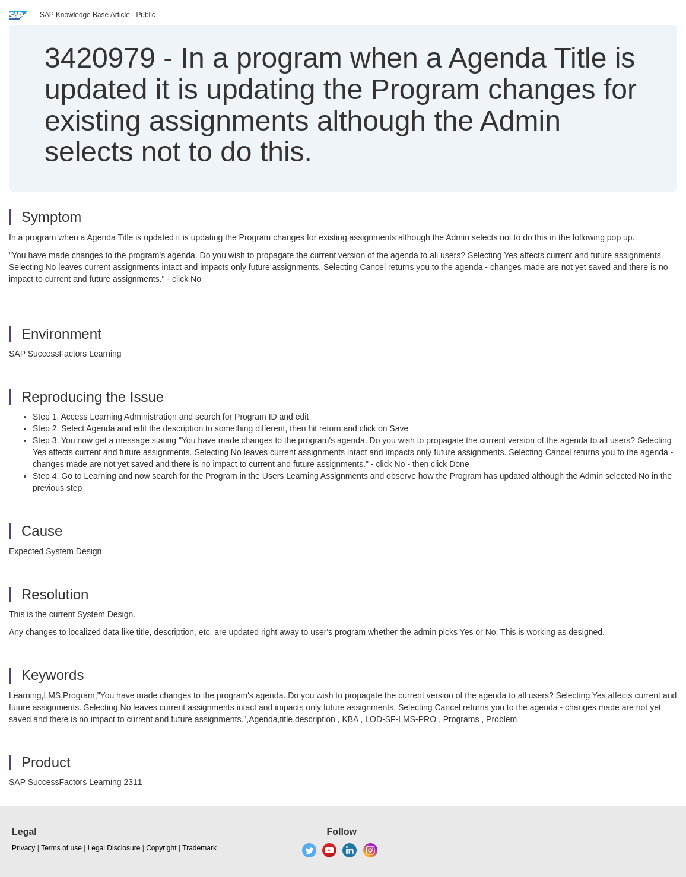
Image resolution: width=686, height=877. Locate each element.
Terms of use (61, 848)
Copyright (161, 848)
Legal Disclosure (114, 848)
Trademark (199, 848)
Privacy (23, 848)
